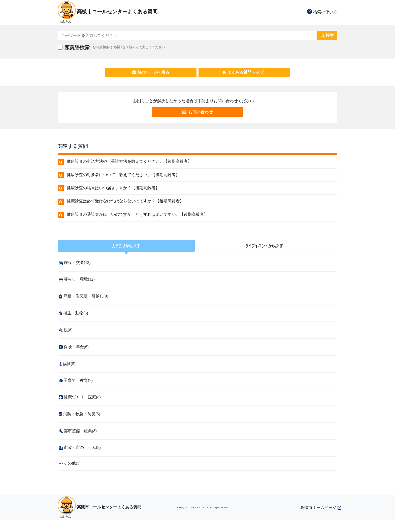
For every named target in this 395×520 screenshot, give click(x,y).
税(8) (66, 330)
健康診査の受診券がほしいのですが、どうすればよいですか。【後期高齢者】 (137, 214)
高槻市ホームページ (320, 507)
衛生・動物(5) (73, 313)
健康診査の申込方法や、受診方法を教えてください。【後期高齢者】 (129, 161)
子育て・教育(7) (76, 380)
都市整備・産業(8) (78, 431)
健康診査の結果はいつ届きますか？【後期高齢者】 (113, 188)
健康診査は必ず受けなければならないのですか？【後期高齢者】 (125, 201)
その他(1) (70, 463)
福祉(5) (67, 364)
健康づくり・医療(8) (80, 397)
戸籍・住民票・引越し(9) (83, 296)
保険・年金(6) (74, 347)
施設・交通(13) (75, 262)
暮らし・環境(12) (77, 279)
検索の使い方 (322, 12)
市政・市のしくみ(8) (80, 447)
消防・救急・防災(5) (79, 414)
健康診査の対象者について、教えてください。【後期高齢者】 (123, 175)
